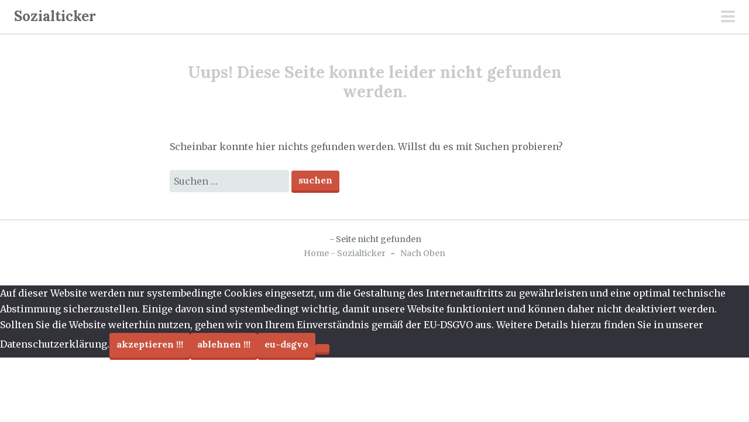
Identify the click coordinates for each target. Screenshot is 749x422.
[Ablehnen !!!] (322, 348)
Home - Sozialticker (345, 253)
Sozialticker (55, 16)
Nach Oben (422, 253)
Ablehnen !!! (223, 344)
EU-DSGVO (286, 344)
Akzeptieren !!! (149, 344)
